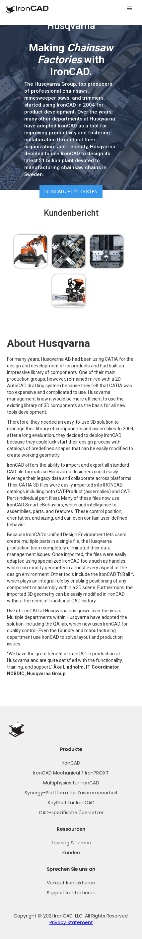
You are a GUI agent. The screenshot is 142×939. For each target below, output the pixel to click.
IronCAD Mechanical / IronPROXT (71, 773)
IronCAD (71, 763)
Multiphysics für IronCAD (71, 782)
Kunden (71, 852)
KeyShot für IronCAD (71, 802)
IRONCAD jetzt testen (71, 191)
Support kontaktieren (71, 892)
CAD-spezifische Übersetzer (71, 812)
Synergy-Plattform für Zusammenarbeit (71, 792)
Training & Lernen (71, 842)
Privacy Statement (71, 922)
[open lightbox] (30, 251)
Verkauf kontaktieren (71, 882)
